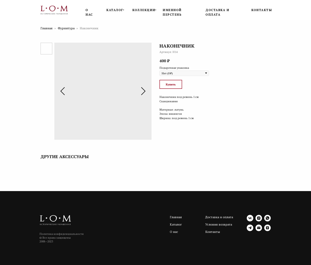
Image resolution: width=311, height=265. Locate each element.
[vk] (250, 220)
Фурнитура (66, 28)
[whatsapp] (267, 220)
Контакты (212, 232)
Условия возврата (218, 224)
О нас (174, 232)
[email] (258, 230)
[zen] (267, 230)
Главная (46, 28)
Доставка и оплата (219, 217)
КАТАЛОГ (114, 10)
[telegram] (250, 230)
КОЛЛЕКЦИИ (144, 10)
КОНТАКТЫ (261, 10)
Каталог (176, 224)
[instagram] (258, 220)
